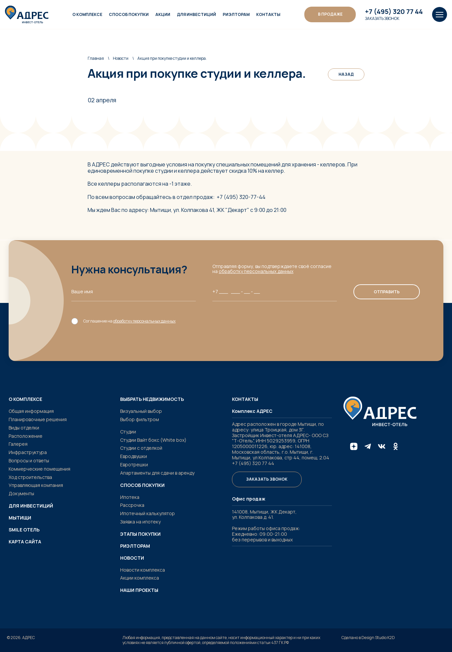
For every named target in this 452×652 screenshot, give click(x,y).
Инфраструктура (28, 452)
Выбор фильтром (139, 419)
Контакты (269, 14)
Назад (346, 74)
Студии (128, 431)
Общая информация (31, 411)
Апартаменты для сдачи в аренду (157, 473)
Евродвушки (133, 456)
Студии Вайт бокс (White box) (153, 440)
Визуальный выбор (141, 411)
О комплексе (88, 14)
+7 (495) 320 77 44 (394, 12)
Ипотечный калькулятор (147, 513)
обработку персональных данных (256, 271)
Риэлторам (236, 14)
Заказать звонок (382, 18)
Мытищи (20, 517)
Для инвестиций (196, 14)
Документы (21, 493)
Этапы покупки (140, 534)
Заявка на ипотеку (140, 521)
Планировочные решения (38, 419)
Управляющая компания (36, 485)
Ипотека (129, 497)
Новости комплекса (142, 570)
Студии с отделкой (141, 448)
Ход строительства (30, 477)
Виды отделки (24, 427)
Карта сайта (25, 541)
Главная (96, 58)
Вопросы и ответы (29, 460)
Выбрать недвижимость (152, 399)
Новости (120, 58)
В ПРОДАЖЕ (330, 14)
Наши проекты (139, 590)
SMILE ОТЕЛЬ (24, 529)
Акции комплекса (139, 578)
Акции (163, 14)
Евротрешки (134, 464)
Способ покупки (129, 14)
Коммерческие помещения (39, 469)
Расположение (25, 436)
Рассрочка (132, 505)
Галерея (18, 444)
